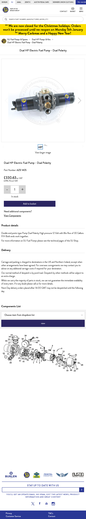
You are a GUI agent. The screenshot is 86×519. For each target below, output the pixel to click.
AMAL (19, 2)
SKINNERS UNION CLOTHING (63, 2)
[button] (79, 100)
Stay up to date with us (43, 485)
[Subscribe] (81, 489)
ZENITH (27, 2)
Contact (63, 11)
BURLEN (4, 2)
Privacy (9, 513)
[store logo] (11, 10)
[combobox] (43, 19)
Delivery (6, 250)
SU (12, 2)
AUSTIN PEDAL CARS (41, 2)
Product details (9, 225)
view (43, 323)
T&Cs (50, 513)
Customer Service (13, 516)
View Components (12, 215)
